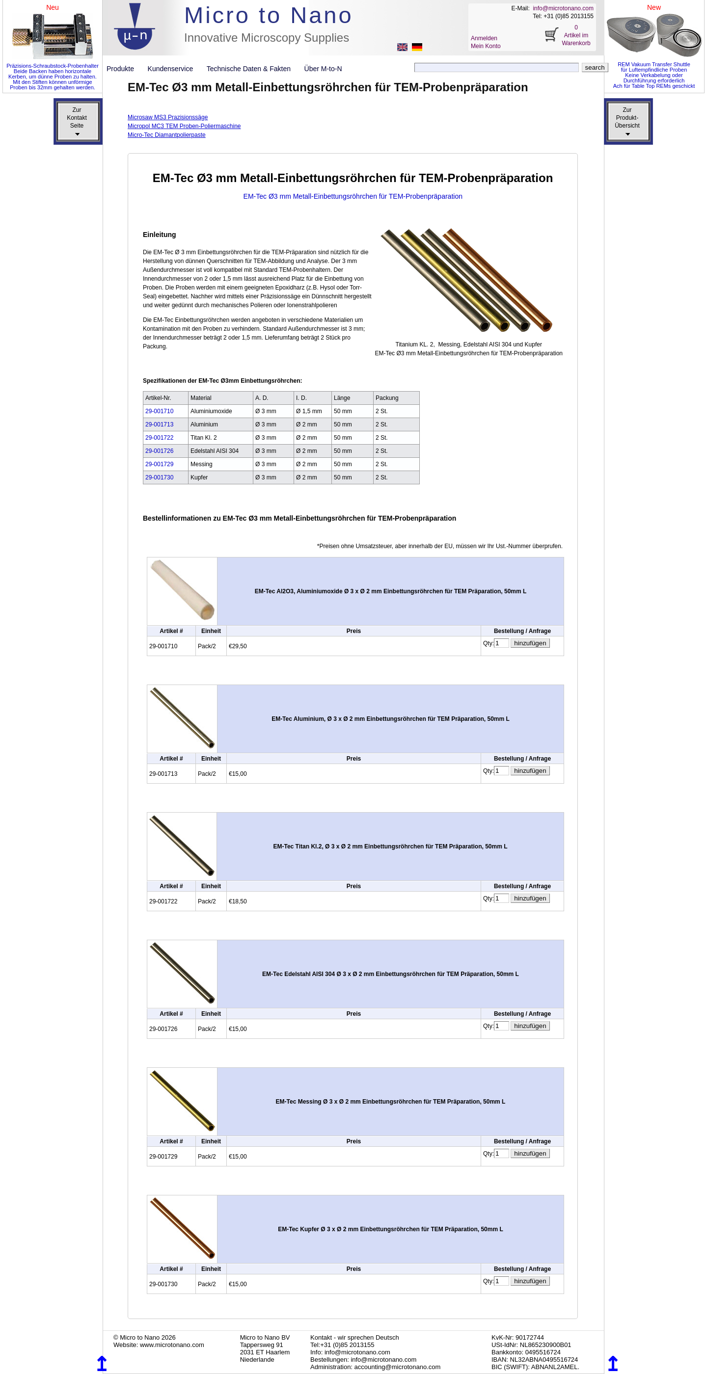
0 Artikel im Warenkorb (576, 35)
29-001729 (159, 464)
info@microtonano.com (563, 8)
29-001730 (159, 477)
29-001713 (159, 424)
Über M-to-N (323, 69)
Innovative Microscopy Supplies (266, 37)
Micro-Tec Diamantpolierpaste (167, 135)
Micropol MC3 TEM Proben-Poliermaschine (184, 126)
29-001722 (159, 437)
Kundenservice (174, 69)
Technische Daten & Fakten (253, 69)
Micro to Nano (269, 15)
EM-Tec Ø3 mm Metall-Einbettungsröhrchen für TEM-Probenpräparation (353, 196)
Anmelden (484, 38)
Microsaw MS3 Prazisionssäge (168, 117)
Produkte (124, 69)
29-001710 (159, 411)
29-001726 (159, 451)
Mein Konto (486, 46)
